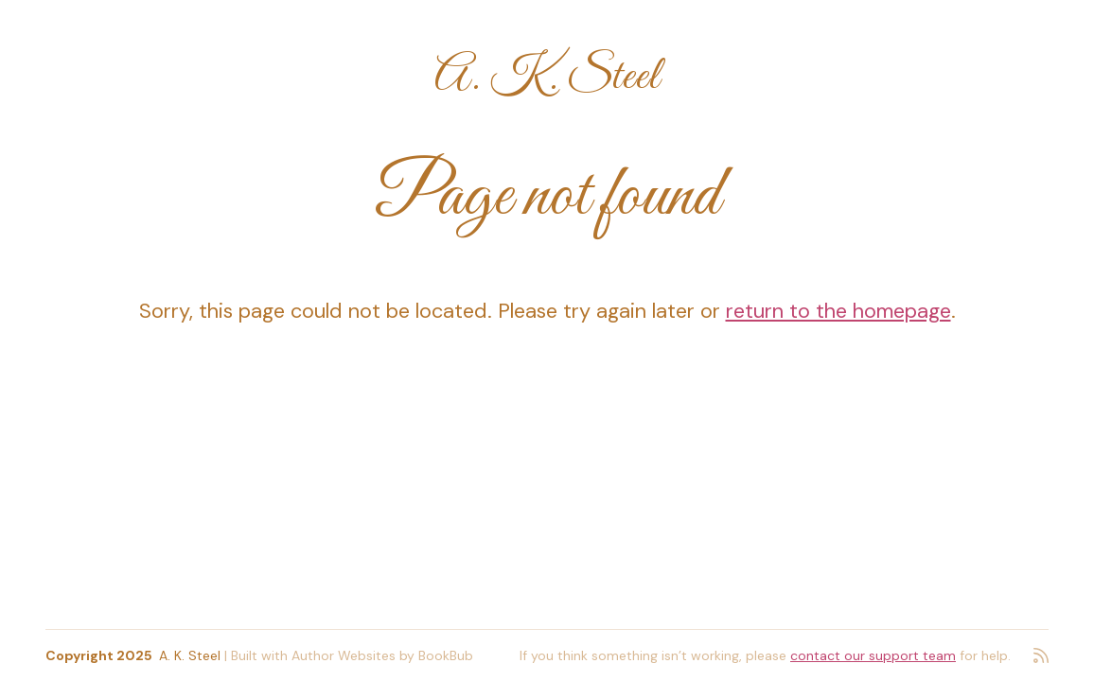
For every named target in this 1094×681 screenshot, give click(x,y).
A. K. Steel (547, 77)
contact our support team (873, 655)
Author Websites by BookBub (382, 655)
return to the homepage (838, 310)
